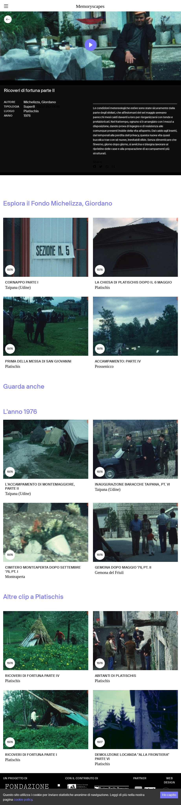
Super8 (29, 106)
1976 (27, 115)
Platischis (31, 111)
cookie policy (23, 800)
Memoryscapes (90, 6)
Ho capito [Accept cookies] (169, 795)
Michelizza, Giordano (40, 102)
